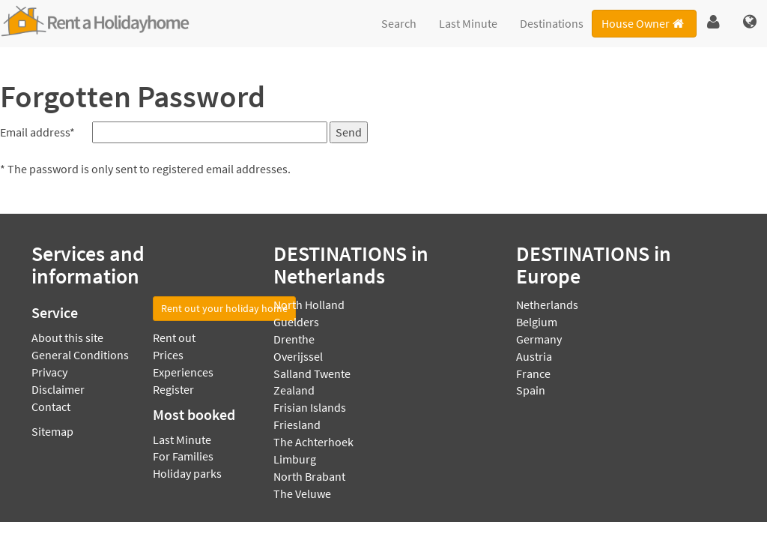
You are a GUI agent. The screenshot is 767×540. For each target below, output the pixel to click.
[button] (713, 22)
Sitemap (52, 431)
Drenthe (294, 339)
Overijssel (298, 356)
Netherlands (547, 304)
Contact (50, 406)
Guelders (296, 321)
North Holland (309, 304)
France (533, 373)
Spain (530, 390)
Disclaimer (58, 389)
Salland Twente (312, 373)
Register (173, 389)
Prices (168, 354)
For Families (183, 456)
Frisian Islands (309, 407)
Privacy (49, 372)
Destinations (551, 23)
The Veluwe (302, 493)
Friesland (297, 424)
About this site (67, 337)
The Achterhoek (313, 441)
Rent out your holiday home (224, 308)
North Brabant (309, 476)
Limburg (294, 459)
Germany (539, 339)
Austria (534, 356)
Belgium (536, 321)
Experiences (183, 372)
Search (398, 23)
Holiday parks (187, 473)
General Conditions (80, 354)
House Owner (643, 23)
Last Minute (468, 23)
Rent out (174, 337)
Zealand (294, 390)
